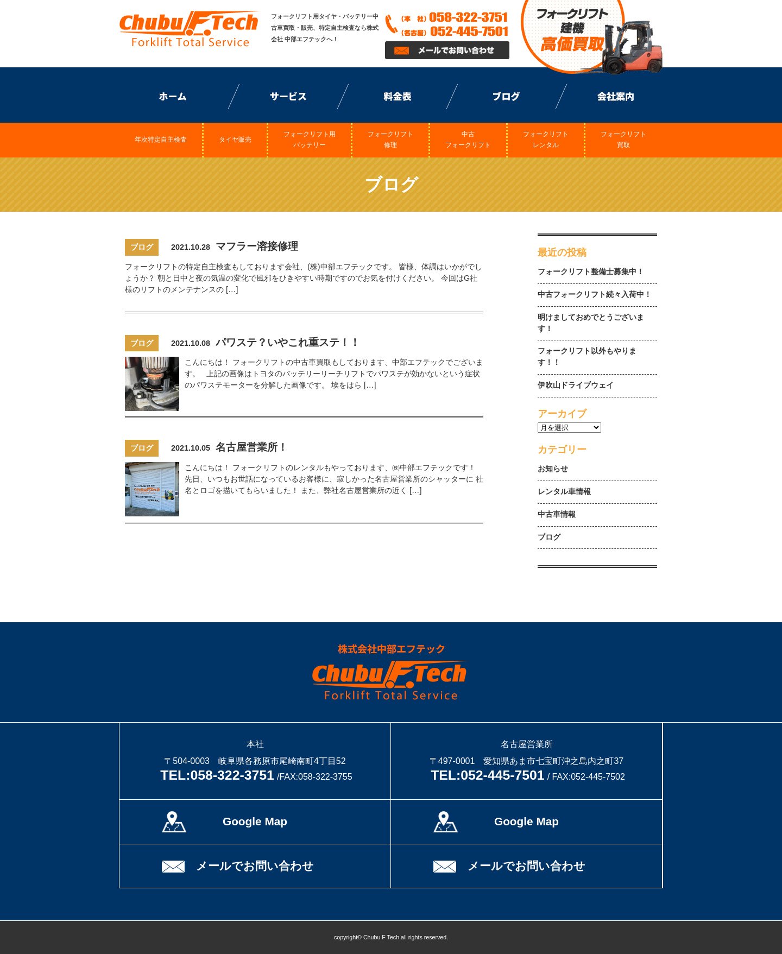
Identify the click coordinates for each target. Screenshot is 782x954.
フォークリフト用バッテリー (309, 139)
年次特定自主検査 (161, 139)
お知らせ (553, 469)
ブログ (549, 537)
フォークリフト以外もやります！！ (587, 357)
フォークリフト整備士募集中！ (591, 272)
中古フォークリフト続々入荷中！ (595, 294)
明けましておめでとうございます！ (591, 323)
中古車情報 (557, 514)
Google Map (255, 821)
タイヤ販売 (235, 139)
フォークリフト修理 (390, 139)
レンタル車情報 (564, 492)
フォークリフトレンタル (546, 139)
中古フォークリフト (468, 139)
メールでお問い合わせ (255, 866)
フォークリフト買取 (623, 139)
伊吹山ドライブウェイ (576, 385)
